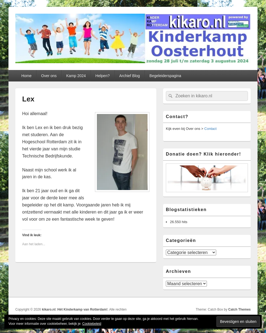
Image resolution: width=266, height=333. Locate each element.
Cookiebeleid (91, 324)
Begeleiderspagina (165, 76)
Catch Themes (239, 309)
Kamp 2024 (76, 76)
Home (26, 76)
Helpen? (103, 76)
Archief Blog (129, 76)
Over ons (49, 76)
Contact (210, 129)
